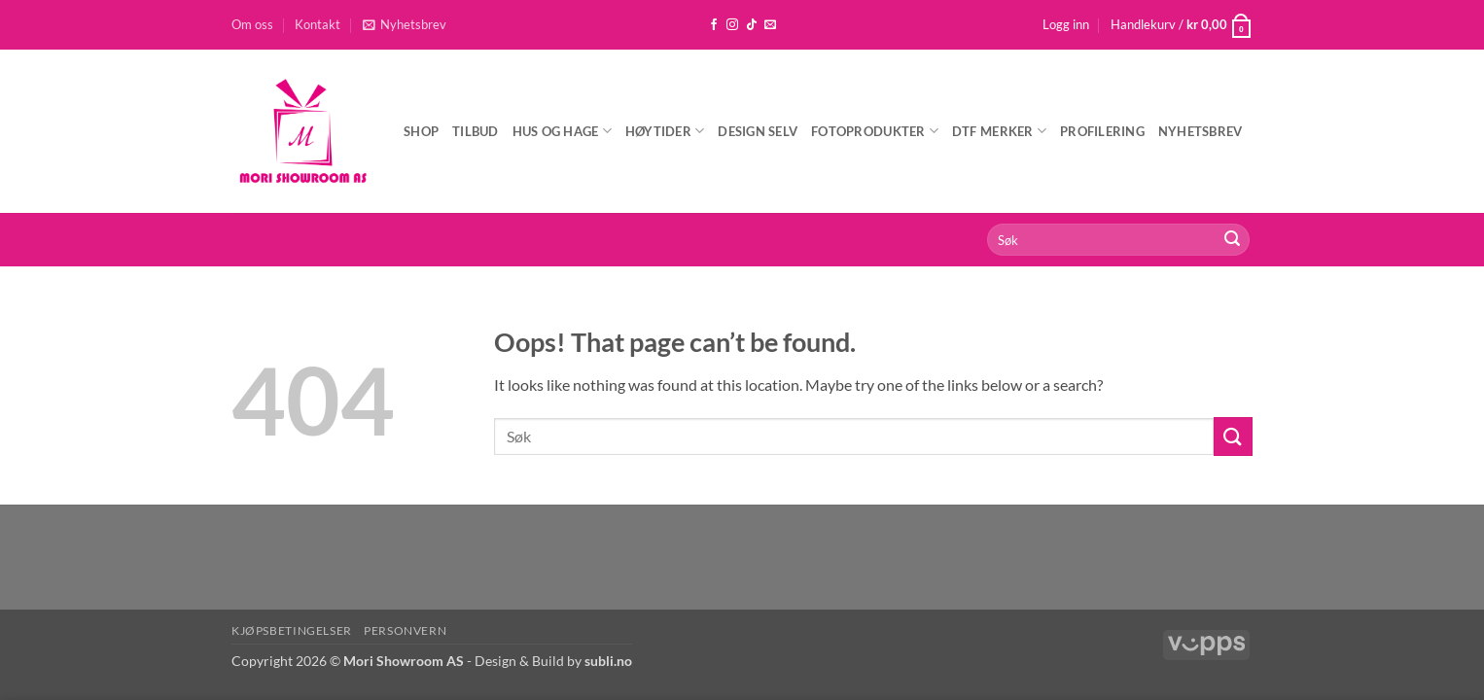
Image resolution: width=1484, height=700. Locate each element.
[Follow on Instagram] (732, 25)
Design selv (757, 131)
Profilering (1102, 131)
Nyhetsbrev (1200, 131)
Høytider (665, 131)
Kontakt (317, 24)
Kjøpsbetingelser (291, 630)
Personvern (405, 630)
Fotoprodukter (874, 131)
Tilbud (475, 131)
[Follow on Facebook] (714, 25)
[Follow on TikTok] (752, 25)
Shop (421, 131)
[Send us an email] (770, 25)
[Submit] (1232, 240)
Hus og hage (562, 131)
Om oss (252, 24)
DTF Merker (999, 131)
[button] (404, 24)
